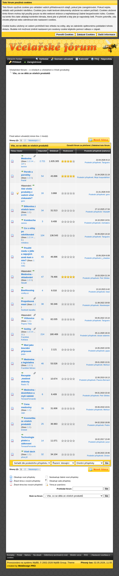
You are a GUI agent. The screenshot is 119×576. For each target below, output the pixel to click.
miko (23, 266)
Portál (19, 555)
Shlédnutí (54, 151)
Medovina (26, 158)
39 (42, 408)
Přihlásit (16, 62)
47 (42, 277)
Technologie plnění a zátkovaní (27, 440)
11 (22, 334)
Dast (108, 292)
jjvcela (23, 215)
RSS (86, 555)
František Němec (28, 368)
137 (22, 164)
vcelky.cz (25, 293)
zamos (24, 223)
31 (42, 319)
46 (42, 363)
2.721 (42, 161)
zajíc (23, 413)
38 (42, 304)
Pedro (107, 425)
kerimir (24, 167)
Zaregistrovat (34, 62)
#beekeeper (105, 305)
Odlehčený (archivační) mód (56, 555)
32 (42, 454)
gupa (23, 354)
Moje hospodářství (102, 177)
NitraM (24, 283)
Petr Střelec (105, 278)
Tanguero (106, 162)
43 (42, 257)
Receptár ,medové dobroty (26, 378)
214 (42, 334)
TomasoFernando (28, 399)
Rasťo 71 (25, 384)
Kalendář (84, 59)
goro (23, 201)
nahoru (106, 151)
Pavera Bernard (103, 380)
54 (42, 176)
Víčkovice (29, 318)
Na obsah (37, 555)
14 (42, 440)
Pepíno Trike (26, 324)
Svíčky (27, 329)
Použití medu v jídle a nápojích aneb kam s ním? (27, 254)
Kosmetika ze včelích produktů (28, 421)
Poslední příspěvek (92, 151)
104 (42, 235)
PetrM (23, 180)
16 (42, 193)
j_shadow (106, 258)
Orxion (107, 456)
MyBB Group (60, 562)
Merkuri (106, 365)
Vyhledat (43, 59)
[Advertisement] (59, 105)
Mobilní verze (75, 555)
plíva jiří (24, 457)
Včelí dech (29, 451)
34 (42, 210)
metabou (25, 243)
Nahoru (28, 555)
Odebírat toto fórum (101, 145)
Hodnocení (68, 151)
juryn (108, 442)
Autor (19, 151)
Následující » (34, 140)
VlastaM (106, 212)
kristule (24, 430)
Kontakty (10, 555)
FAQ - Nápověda (103, 59)
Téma (13, 151)
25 (42, 424)
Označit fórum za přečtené (78, 145)
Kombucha (30, 220)
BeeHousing (27, 290)
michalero (105, 223)
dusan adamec (103, 336)
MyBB (36, 562)
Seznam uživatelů (63, 59)
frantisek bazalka (28, 310)
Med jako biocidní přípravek (27, 348)
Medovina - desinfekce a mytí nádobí (28, 393)
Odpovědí (42, 151)
